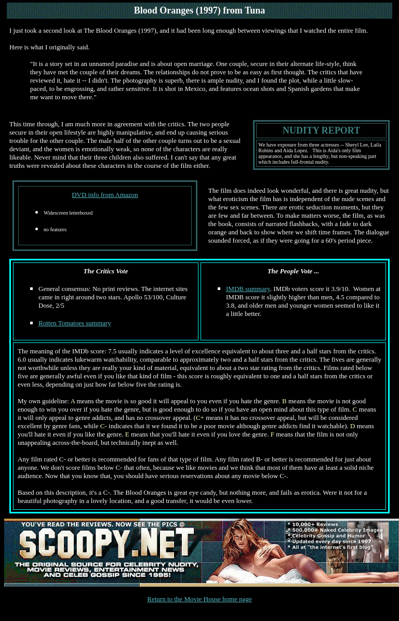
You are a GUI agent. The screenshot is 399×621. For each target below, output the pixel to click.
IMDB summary (248, 289)
